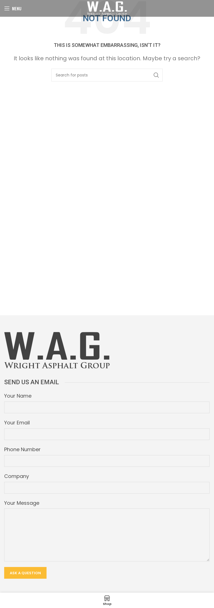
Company (16, 476)
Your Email (17, 422)
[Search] (107, 75)
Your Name (17, 395)
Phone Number (22, 449)
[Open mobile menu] (12, 8)
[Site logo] (107, 7)
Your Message (21, 502)
